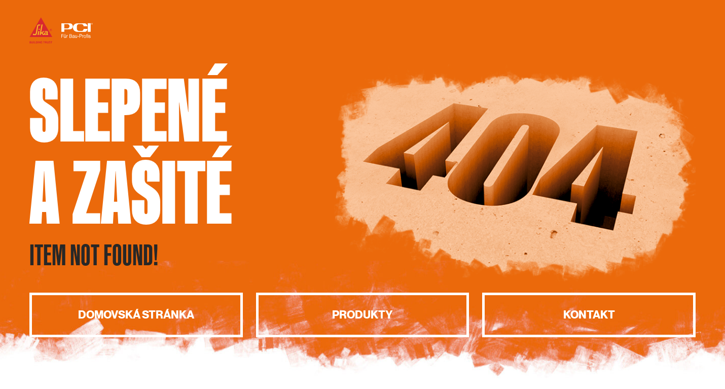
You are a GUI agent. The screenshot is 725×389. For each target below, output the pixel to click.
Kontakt (589, 315)
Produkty (362, 315)
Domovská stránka (136, 315)
